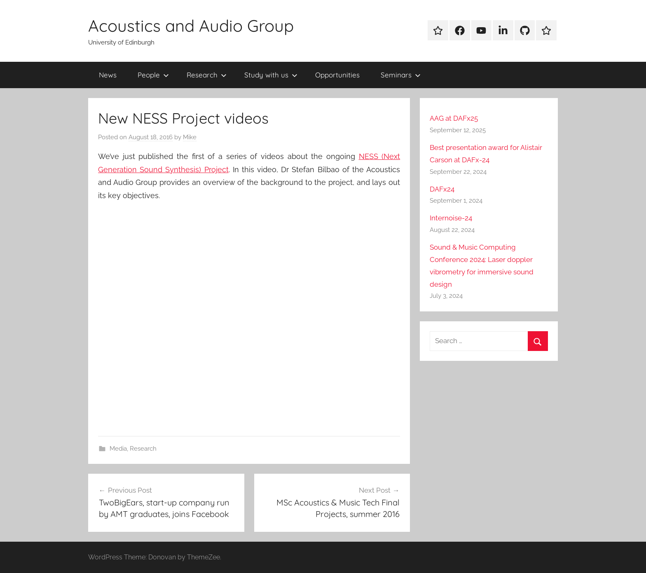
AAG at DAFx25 (454, 118)
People (153, 74)
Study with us (270, 74)
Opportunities (337, 74)
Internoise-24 (451, 218)
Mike (190, 137)
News (108, 74)
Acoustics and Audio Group (191, 25)
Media (118, 448)
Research (207, 74)
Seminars (401, 74)
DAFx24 (442, 189)
